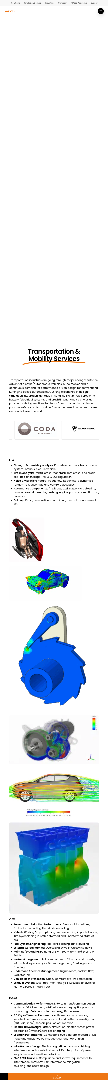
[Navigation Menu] (101, 11)
